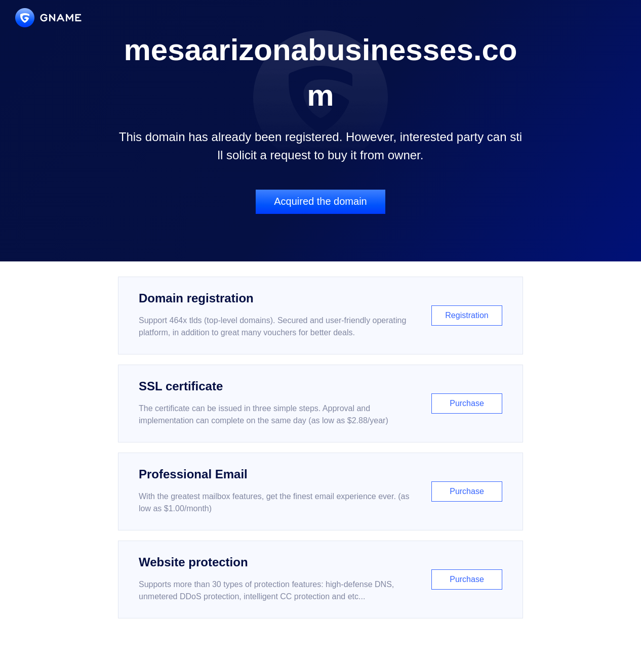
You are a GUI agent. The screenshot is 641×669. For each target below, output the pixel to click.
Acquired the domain (320, 201)
